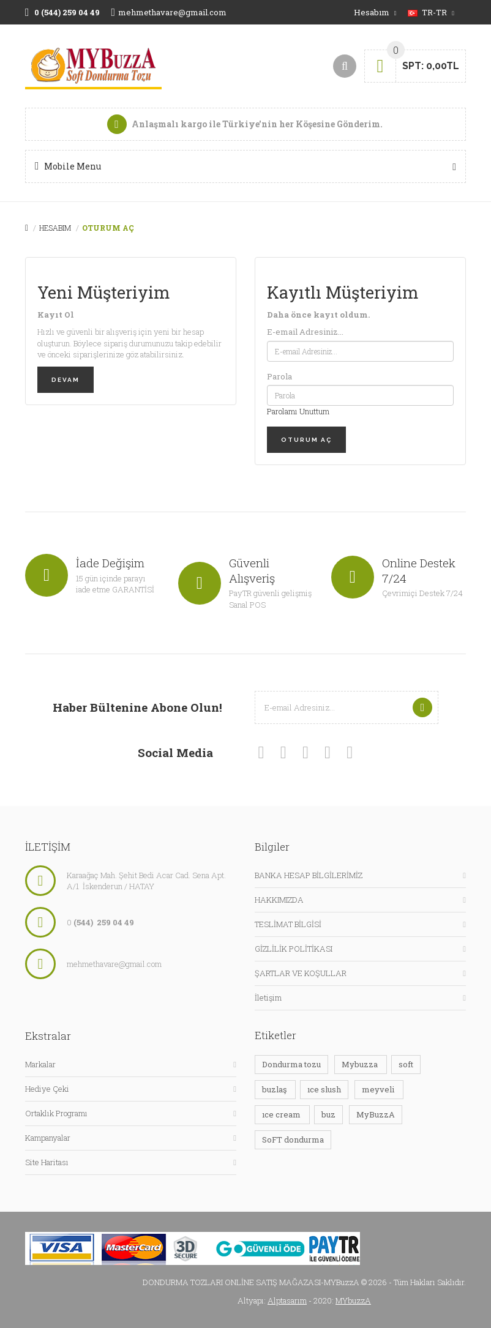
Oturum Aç (108, 228)
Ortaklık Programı (56, 1113)
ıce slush (324, 1089)
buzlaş (275, 1089)
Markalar (40, 1064)
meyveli (379, 1089)
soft (406, 1064)
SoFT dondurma (293, 1139)
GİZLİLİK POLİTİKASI (293, 948)
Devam (65, 379)
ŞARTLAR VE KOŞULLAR (301, 973)
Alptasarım (287, 1300)
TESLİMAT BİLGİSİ (288, 924)
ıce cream (282, 1114)
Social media (175, 752)
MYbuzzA (353, 1300)
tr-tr (431, 12)
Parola (279, 376)
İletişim (268, 997)
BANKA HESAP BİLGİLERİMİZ (308, 875)
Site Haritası (47, 1162)
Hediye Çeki (47, 1088)
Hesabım (55, 228)
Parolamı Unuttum (298, 411)
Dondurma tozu (291, 1064)
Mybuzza (361, 1064)
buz (328, 1114)
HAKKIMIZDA (279, 899)
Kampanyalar (47, 1137)
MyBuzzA (375, 1114)
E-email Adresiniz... (305, 331)
